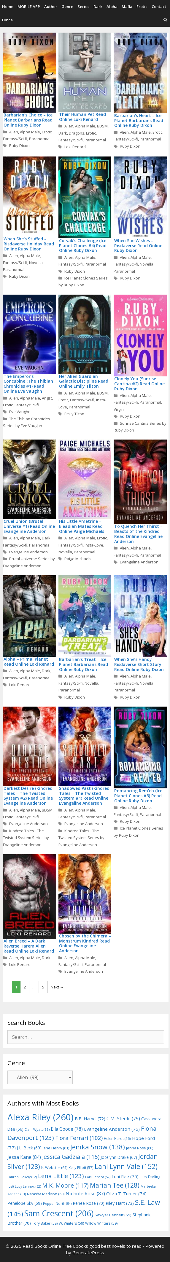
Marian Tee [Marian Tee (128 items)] (114, 1185)
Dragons (76, 133)
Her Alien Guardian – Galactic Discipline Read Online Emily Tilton (83, 381)
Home (7, 6)
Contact (159, 6)
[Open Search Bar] (165, 20)
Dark (97, 6)
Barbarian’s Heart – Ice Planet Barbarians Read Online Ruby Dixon (138, 120)
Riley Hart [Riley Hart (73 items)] (120, 1203)
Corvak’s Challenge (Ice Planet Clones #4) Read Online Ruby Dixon (83, 245)
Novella (36, 262)
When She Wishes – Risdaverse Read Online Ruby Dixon (138, 245)
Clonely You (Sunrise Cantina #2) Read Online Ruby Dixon (139, 384)
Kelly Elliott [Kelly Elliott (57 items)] (81, 1167)
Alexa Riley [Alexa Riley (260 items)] (40, 1117)
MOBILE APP (29, 6)
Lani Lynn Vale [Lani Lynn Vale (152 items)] (126, 1166)
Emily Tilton (74, 413)
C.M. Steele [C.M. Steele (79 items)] (123, 1118)
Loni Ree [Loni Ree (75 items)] (125, 1176)
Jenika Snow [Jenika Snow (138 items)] (97, 1147)
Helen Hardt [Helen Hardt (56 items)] (117, 1138)
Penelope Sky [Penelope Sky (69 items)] (24, 1203)
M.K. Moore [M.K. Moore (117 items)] (65, 1185)
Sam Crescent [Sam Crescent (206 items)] (58, 1213)
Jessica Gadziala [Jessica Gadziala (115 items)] (70, 1157)
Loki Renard (75, 146)
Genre (67, 6)
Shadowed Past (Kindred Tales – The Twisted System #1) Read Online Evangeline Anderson (84, 795)
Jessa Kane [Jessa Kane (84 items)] (24, 1157)
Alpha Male (30, 132)
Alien (13, 132)
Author (50, 6)
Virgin (119, 409)
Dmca (7, 20)
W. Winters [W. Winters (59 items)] (71, 1223)
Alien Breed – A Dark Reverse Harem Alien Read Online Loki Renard (29, 946)
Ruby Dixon (19, 145)
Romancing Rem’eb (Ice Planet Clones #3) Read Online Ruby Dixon (138, 795)
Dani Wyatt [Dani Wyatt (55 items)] (37, 1129)
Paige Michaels (77, 558)
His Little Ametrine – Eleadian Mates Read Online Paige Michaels (81, 526)
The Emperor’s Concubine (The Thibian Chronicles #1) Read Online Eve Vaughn (28, 383)
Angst (47, 398)
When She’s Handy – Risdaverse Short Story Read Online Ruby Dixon (139, 664)
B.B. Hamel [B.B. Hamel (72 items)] (90, 1119)
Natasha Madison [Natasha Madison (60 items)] (45, 1193)
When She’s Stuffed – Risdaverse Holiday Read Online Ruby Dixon (29, 244)
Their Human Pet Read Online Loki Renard (82, 116)
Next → (57, 987)
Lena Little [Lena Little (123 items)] (61, 1176)
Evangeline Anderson (28, 552)
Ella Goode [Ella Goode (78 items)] (67, 1129)
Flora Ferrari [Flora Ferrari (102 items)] (79, 1137)
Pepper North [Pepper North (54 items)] (57, 1203)
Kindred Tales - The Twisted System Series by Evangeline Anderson (26, 837)
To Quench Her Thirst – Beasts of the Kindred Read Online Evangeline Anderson (138, 533)
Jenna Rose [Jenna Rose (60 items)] (139, 1148)
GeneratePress (88, 1252)
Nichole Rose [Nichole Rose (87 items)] (85, 1193)
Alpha (112, 6)
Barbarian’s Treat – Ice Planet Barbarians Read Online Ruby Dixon (83, 664)
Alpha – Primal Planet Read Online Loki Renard (29, 661)
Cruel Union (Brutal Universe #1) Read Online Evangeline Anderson (29, 526)
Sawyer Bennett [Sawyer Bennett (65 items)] (113, 1215)
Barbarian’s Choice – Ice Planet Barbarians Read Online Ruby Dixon (28, 120)
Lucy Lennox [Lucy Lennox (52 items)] (28, 1186)
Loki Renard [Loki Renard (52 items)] (97, 1177)
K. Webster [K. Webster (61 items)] (54, 1167)
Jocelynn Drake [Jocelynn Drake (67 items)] (119, 1157)
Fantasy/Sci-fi (15, 138)
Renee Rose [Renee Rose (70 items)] (88, 1203)
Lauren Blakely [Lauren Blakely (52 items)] (22, 1177)
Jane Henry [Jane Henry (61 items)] (56, 1148)
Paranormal (39, 138)
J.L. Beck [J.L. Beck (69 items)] (29, 1148)
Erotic (141, 6)
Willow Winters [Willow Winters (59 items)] (101, 1223)
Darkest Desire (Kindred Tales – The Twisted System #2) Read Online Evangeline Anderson (28, 795)
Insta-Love (94, 545)
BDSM (102, 126)
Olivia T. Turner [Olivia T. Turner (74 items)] (126, 1193)
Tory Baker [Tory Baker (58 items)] (45, 1223)
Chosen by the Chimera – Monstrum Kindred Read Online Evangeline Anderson (85, 943)
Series (83, 6)
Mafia (127, 6)
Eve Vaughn (20, 411)
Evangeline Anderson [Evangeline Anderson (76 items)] (112, 1129)
